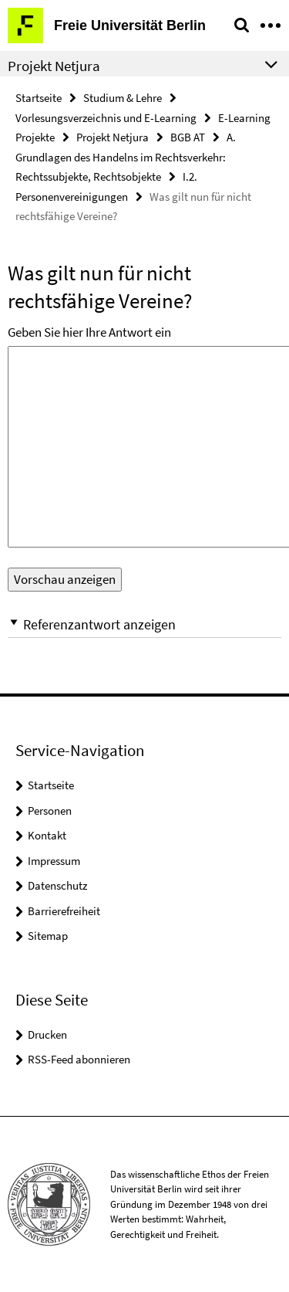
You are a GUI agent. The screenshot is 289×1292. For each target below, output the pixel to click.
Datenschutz (57, 885)
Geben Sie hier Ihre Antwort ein (89, 332)
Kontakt (47, 835)
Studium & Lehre (122, 97)
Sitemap (48, 935)
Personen (50, 810)
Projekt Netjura (112, 137)
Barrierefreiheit (64, 911)
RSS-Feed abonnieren (79, 1059)
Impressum (54, 860)
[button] (144, 624)
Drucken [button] (47, 1034)
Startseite (38, 97)
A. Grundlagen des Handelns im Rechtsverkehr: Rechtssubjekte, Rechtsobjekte (125, 157)
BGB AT (187, 137)
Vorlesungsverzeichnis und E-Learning (106, 117)
